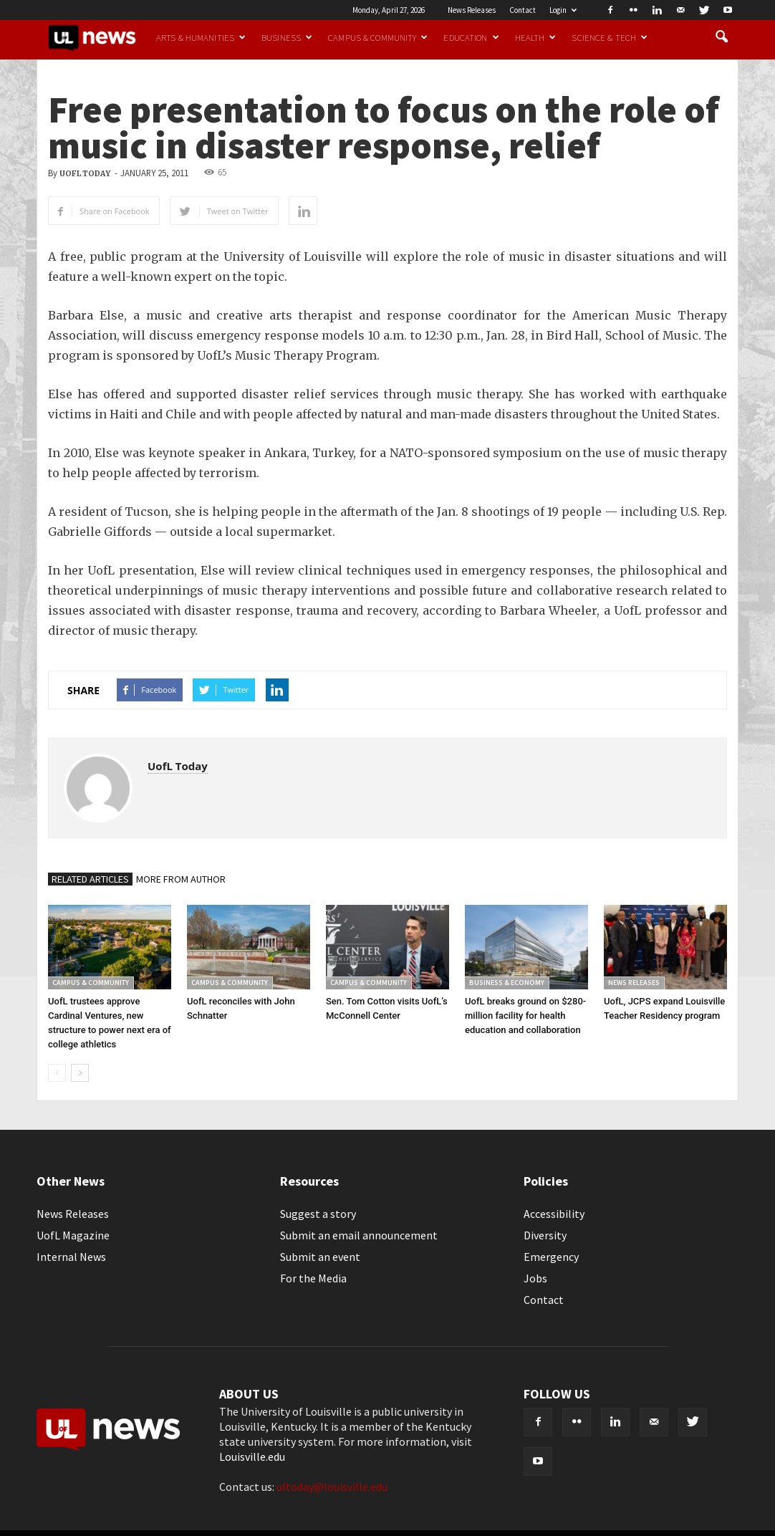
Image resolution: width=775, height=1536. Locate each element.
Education (471, 37)
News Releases (472, 10)
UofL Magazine (73, 1235)
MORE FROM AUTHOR (181, 879)
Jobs (535, 1278)
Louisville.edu (252, 1456)
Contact (522, 10)
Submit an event (320, 1256)
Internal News (71, 1256)
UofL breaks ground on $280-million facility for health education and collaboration (525, 1015)
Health (536, 37)
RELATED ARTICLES (90, 879)
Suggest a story (318, 1213)
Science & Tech (610, 37)
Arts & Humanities (201, 37)
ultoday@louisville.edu (332, 1486)
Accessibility (554, 1213)
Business (286, 37)
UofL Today (84, 173)
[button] (721, 37)
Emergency (551, 1256)
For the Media (313, 1278)
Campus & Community (378, 37)
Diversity (545, 1235)
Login (563, 10)
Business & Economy (506, 982)
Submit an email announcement (359, 1235)
